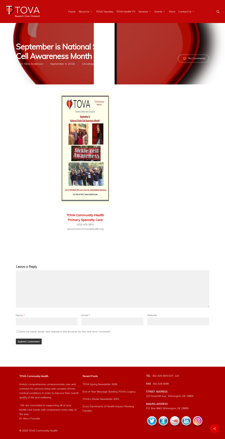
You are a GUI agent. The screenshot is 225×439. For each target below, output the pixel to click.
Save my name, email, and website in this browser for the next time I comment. (65, 331)
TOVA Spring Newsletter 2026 (100, 384)
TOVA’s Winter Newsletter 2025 (101, 399)
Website (152, 315)
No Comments (193, 58)
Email (86, 315)
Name (20, 315)
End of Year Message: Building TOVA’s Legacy (109, 391)
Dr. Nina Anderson (31, 63)
